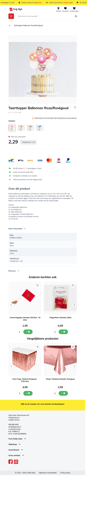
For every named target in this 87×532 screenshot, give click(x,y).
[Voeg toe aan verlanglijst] (75, 107)
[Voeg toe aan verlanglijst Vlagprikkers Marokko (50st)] (73, 285)
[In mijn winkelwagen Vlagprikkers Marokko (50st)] (63, 332)
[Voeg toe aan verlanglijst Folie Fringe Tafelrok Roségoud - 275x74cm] (37, 347)
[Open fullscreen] (42, 69)
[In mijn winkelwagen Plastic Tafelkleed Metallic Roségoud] (63, 393)
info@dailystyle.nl (14, 427)
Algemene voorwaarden (48, 473)
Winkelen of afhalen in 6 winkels (25, 176)
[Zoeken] (76, 16)
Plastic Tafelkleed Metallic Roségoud (60, 379)
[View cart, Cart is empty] (74, 9)
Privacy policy (65, 473)
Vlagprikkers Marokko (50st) (60, 318)
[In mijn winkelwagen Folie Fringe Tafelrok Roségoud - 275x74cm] (28, 393)
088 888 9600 (13, 425)
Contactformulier (14, 429)
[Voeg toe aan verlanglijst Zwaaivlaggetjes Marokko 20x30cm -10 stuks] (37, 285)
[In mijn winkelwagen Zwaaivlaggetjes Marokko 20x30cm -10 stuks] (28, 332)
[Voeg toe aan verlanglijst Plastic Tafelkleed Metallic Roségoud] (73, 347)
